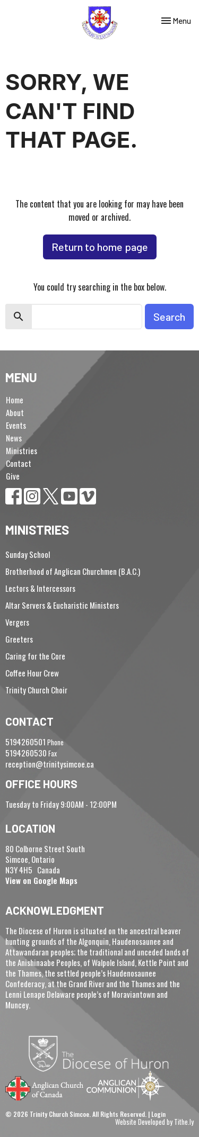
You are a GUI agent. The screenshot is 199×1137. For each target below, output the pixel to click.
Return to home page (99, 246)
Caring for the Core (35, 656)
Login (158, 1113)
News (14, 438)
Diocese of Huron (102, 1053)
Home (14, 399)
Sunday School (27, 554)
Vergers (17, 622)
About (15, 412)
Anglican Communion (125, 1085)
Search (169, 316)
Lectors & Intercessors (40, 588)
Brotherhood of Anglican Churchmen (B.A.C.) (72, 571)
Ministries (21, 450)
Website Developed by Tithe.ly (154, 1122)
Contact (18, 463)
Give (13, 476)
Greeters (19, 639)
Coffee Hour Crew (32, 673)
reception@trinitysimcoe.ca (49, 764)
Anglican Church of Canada (44, 1087)
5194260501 (25, 741)
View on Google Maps (41, 880)
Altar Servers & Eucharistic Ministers (62, 605)
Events (16, 425)
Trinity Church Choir (36, 690)
